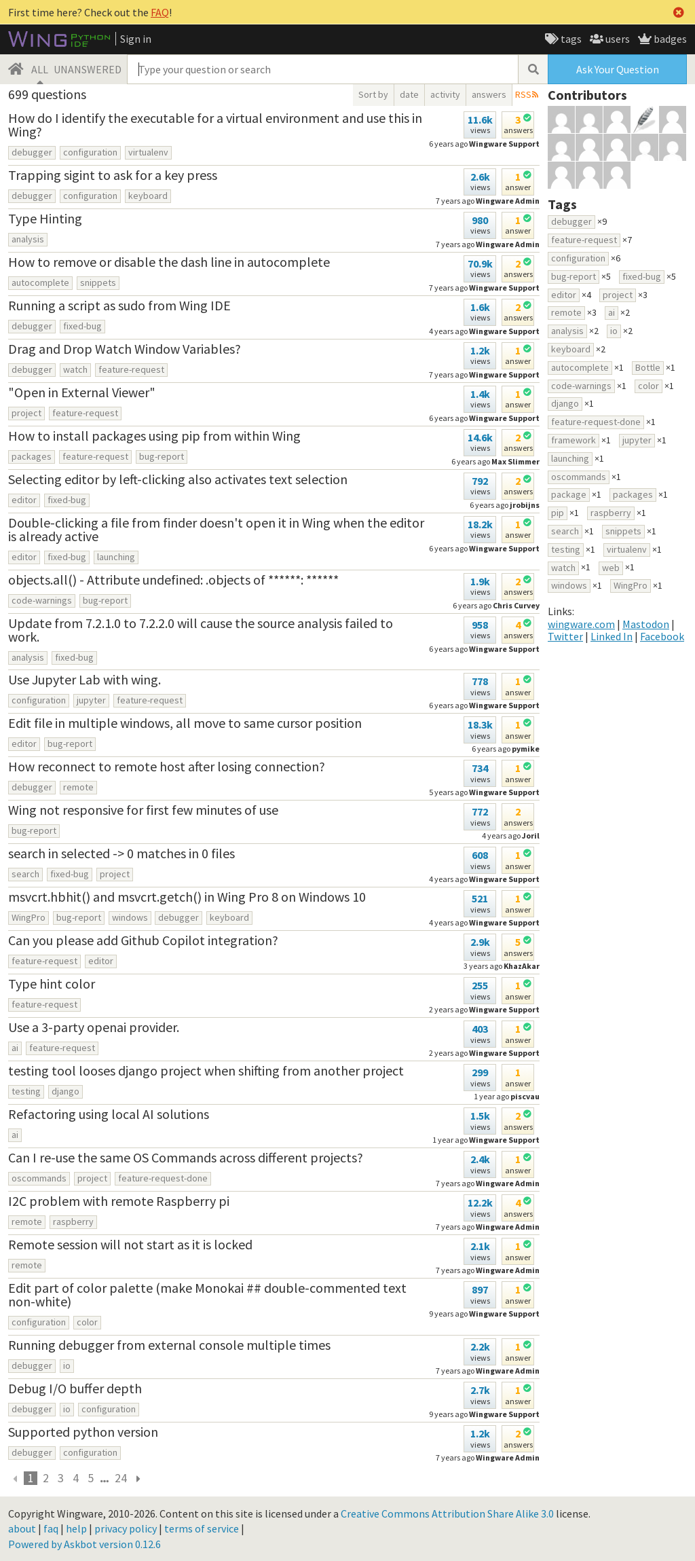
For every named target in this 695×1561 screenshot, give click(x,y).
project (26, 413)
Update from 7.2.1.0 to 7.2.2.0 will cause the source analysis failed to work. (200, 629)
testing (26, 1091)
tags (570, 38)
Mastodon (645, 624)
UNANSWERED (87, 69)
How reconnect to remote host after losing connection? (166, 766)
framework (573, 440)
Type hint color (51, 983)
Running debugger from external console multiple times (169, 1344)
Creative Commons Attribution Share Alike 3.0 (447, 1513)
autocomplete (40, 282)
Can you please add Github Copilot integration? (143, 940)
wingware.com (581, 624)
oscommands (39, 1178)
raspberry (73, 1221)
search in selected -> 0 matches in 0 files (121, 853)
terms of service (201, 1528)
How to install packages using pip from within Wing (154, 435)
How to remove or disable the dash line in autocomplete (169, 261)
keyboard (148, 195)
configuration (90, 152)
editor (24, 500)
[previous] (15, 1478)
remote (78, 787)
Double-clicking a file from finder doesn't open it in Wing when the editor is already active (216, 529)
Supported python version (83, 1431)
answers (489, 94)
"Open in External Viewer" (81, 392)
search (25, 874)
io (67, 1365)
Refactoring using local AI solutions (108, 1113)
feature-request (131, 369)
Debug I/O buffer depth (75, 1388)
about (22, 1528)
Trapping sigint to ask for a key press (112, 174)
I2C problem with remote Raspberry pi (118, 1200)
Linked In (611, 636)
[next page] (138, 1478)
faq (50, 1528)
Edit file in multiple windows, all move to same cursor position (185, 722)
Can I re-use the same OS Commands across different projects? (185, 1157)
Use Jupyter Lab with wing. (84, 679)
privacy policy (125, 1528)
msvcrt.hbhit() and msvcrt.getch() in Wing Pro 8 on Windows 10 (187, 896)
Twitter (565, 636)
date (409, 94)
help (76, 1528)
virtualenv (148, 152)
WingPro (28, 917)
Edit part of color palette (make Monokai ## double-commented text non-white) (207, 1294)
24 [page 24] (121, 1478)
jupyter (91, 700)
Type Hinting (45, 218)
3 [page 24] (61, 1478)
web (611, 568)
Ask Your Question (617, 69)
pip (557, 513)
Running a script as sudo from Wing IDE (119, 305)
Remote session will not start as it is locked (130, 1244)
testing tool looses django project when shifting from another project (206, 1070)
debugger (32, 152)
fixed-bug (82, 326)
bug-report (161, 456)
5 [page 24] (91, 1478)
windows (130, 917)
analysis (28, 239)
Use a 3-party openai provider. (93, 1026)
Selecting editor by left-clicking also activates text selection (178, 479)
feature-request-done (163, 1178)
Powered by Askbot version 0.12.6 (84, 1544)
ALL (39, 69)
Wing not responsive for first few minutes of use (143, 809)
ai (15, 1048)
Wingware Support (504, 144)
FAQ (160, 12)
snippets (98, 282)
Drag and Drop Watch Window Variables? (124, 348)
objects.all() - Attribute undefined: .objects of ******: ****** (173, 579)
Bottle (647, 367)
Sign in (135, 38)
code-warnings (42, 600)
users (616, 38)
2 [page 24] (46, 1478)
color (87, 1322)
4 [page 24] (76, 1478)
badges (669, 38)
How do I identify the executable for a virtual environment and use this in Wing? (215, 124)
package (568, 494)
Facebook (662, 636)
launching (116, 557)
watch (75, 369)
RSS (523, 94)
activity (445, 94)
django (65, 1091)
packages (32, 456)
